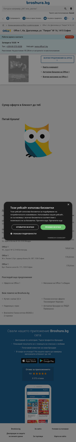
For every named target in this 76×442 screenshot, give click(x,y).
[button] (23, 233)
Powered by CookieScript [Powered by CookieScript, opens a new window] (56, 238)
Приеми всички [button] (53, 227)
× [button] (68, 204)
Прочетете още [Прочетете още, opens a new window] (55, 220)
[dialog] (38, 221)
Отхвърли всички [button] (25, 227)
